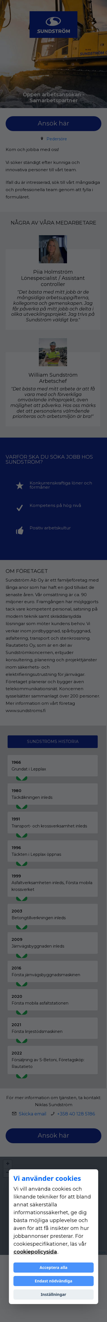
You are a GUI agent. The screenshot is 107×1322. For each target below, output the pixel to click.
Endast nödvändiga (53, 1281)
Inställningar (53, 1294)
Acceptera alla (54, 1267)
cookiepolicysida (35, 1252)
